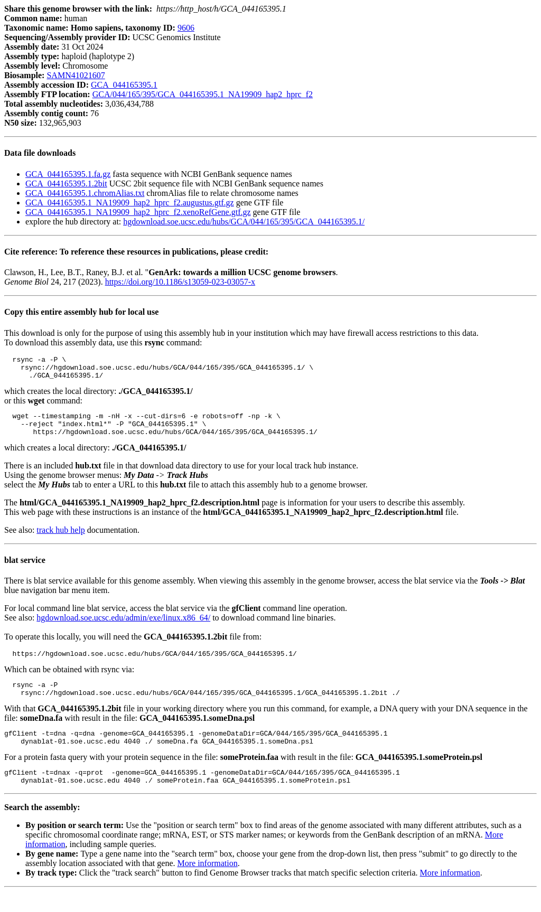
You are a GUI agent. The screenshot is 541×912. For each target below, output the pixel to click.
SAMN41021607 (75, 75)
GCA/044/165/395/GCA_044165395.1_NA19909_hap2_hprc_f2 (202, 94)
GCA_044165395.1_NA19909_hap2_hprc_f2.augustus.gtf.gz (129, 202)
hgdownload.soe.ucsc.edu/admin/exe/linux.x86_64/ (123, 627)
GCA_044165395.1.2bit (66, 183)
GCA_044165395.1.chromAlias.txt (84, 193)
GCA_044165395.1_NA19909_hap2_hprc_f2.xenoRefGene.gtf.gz (138, 212)
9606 (186, 27)
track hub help (60, 539)
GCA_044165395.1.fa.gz (67, 174)
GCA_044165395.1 (124, 84)
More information (207, 883)
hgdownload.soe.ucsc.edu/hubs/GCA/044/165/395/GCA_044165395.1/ (244, 221)
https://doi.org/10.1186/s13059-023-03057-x (180, 281)
